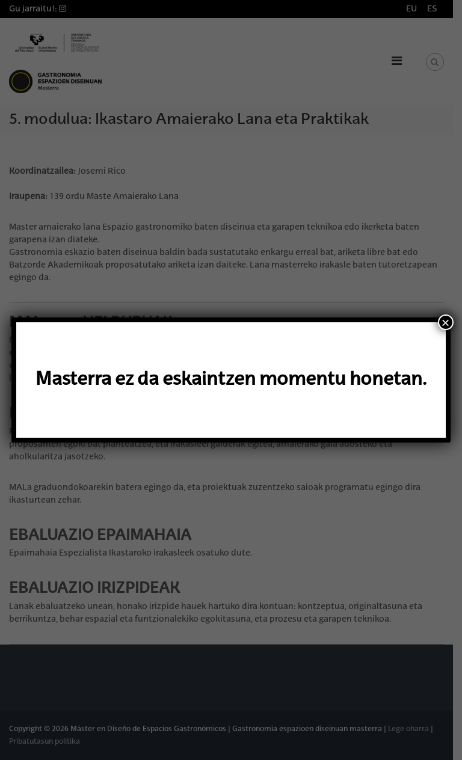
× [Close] (446, 322)
